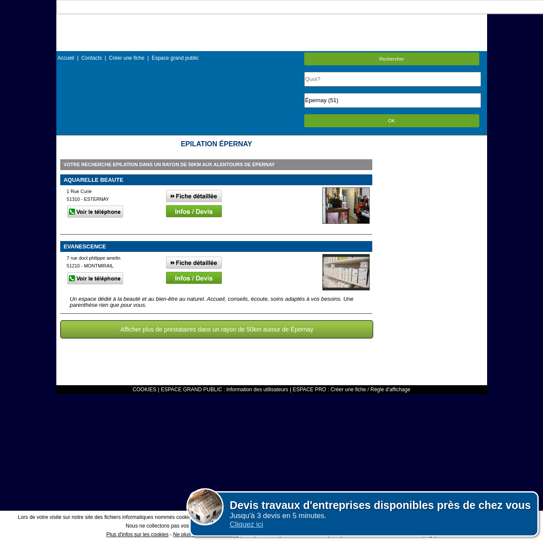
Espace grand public (175, 58)
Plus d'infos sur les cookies (137, 534)
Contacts (91, 58)
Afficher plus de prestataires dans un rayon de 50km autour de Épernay (216, 329)
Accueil (66, 58)
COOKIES (144, 389)
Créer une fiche (126, 58)
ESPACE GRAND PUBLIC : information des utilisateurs (224, 389)
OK (391, 120)
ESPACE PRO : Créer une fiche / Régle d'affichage (351, 389)
